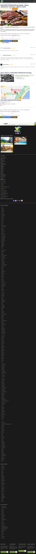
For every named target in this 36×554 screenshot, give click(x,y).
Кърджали (3, 306)
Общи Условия (3, 194)
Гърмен (2, 267)
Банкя (2, 221)
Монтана (2, 321)
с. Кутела (2, 381)
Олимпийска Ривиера (4, 527)
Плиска (2, 344)
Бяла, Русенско (3, 250)
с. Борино (2, 368)
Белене (2, 232)
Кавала (2, 511)
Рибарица (2, 358)
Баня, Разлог (3, 226)
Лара (2, 485)
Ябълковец (3, 458)
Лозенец (2, 311)
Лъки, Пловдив (3, 313)
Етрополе (2, 280)
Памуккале (3, 490)
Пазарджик (3, 329)
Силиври (2, 493)
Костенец (2, 302)
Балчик (2, 219)
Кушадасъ (2, 484)
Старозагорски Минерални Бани (6, 424)
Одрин (2, 489)
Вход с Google (14, 117)
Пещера (2, 339)
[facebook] (16, 133)
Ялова (2, 501)
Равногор (2, 352)
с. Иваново (3, 378)
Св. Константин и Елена (5, 400)
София (2, 421)
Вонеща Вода (3, 257)
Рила (2, 359)
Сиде (2, 492)
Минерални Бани (4, 320)
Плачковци (3, 342)
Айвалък (2, 465)
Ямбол (2, 460)
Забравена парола (4, 39)
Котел (2, 303)
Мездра (2, 317)
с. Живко (2, 373)
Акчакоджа (3, 467)
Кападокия (3, 480)
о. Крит (2, 522)
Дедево (2, 269)
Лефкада (2, 516)
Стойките (2, 426)
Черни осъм (3, 446)
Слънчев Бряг (3, 414)
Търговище (3, 437)
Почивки (2, 189)
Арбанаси (2, 211)
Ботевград (3, 244)
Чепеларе (2, 443)
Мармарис (3, 488)
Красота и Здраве (3, 190)
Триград (2, 431)
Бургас (2, 246)
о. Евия (2, 520)
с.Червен (2, 395)
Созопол (2, 418)
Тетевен (2, 430)
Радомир (2, 354)
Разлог (2, 356)
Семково (2, 408)
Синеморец (3, 411)
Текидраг (2, 494)
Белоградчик (3, 236)
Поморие (2, 347)
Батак (2, 228)
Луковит (2, 312)
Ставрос (2, 534)
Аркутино (2, 213)
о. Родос (2, 524)
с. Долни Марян (3, 372)
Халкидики (3, 536)
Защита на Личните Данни (4, 186)
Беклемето (3, 230)
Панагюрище (3, 332)
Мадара (2, 315)
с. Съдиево (3, 389)
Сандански (3, 398)
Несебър (2, 323)
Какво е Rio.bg (3, 182)
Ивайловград (3, 285)
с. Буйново (3, 369)
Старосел (2, 425)
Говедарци (3, 263)
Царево (2, 441)
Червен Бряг (3, 445)
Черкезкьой (3, 497)
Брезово (2, 245)
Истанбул (2, 477)
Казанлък (2, 290)
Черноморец (3, 447)
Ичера (2, 288)
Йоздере (2, 479)
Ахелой (2, 216)
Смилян (2, 415)
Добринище (3, 271)
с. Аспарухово (3, 364)
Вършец (2, 259)
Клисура (2, 299)
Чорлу (2, 500)
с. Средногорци (3, 387)
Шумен (2, 456)
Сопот (2, 419)
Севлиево (2, 407)
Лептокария (3, 515)
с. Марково (3, 383)
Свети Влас (3, 402)
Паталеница (3, 335)
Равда (2, 351)
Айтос (2, 207)
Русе (2, 362)
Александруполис (4, 507)
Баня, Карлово (3, 225)
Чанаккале (3, 496)
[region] (18, 59)
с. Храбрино (3, 390)
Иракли (2, 286)
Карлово (2, 294)
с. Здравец (3, 376)
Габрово (2, 260)
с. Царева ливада (4, 391)
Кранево (2, 304)
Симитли (2, 410)
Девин (2, 268)
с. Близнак (3, 367)
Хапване (2, 185)
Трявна (2, 435)
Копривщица (3, 300)
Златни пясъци (3, 282)
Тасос (2, 535)
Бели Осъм (3, 234)
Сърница (2, 429)
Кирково (2, 296)
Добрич (2, 272)
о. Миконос (3, 523)
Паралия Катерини (4, 528)
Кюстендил (3, 307)
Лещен (2, 308)
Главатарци (3, 261)
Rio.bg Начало (3, 181)
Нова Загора (3, 324)
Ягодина (2, 459)
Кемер (2, 481)
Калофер (2, 292)
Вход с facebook (7, 117)
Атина (2, 509)
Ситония (2, 531)
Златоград (3, 284)
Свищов (2, 404)
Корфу (2, 514)
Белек (2, 471)
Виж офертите (15, 8)
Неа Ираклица (3, 519)
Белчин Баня (3, 237)
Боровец (2, 242)
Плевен (2, 343)
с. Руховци (3, 386)
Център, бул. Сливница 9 (6, 101)
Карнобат (2, 295)
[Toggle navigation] (34, 1)
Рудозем (2, 360)
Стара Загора (3, 422)
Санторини (3, 530)
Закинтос (2, 510)
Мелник (2, 319)
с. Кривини (3, 379)
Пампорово (3, 331)
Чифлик (2, 450)
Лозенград (3, 486)
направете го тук (15, 35)
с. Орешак (3, 385)
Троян (2, 433)
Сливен (2, 412)
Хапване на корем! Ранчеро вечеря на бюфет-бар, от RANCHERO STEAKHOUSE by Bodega (24, 76)
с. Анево (2, 363)
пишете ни (3, 551)
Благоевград (3, 240)
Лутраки (2, 518)
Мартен (2, 316)
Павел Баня (3, 328)
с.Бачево (2, 393)
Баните (2, 220)
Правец (2, 348)
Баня (2, 224)
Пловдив (2, 346)
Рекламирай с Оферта (4, 193)
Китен (2, 298)
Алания (2, 468)
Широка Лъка (3, 454)
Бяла (2, 248)
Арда (2, 212)
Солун (2, 532)
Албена (2, 208)
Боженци (2, 241)
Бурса (2, 473)
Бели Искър (3, 233)
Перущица (3, 337)
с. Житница (3, 375)
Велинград (3, 256)
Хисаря (2, 439)
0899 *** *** (3, 102)
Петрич (2, 338)
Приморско (3, 350)
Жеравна (2, 281)
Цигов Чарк (3, 442)
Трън (2, 434)
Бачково (2, 229)
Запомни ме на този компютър (14, 39)
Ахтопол (2, 217)
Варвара (2, 251)
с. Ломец (2, 382)
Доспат (2, 275)
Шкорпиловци (3, 455)
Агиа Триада (3, 506)
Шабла (2, 451)
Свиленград (3, 403)
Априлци (2, 209)
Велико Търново (3, 255)
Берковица (3, 238)
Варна (2, 252)
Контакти (2, 184)
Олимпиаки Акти (4, 526)
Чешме (2, 498)
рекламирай (12, 551)
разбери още (30, 551)
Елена (2, 277)
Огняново (2, 327)
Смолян (2, 416)
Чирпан (2, 449)
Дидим (2, 475)
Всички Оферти (3, 188)
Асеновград (3, 215)
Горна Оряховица (4, 264)
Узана (2, 438)
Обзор (2, 325)
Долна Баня (3, 273)
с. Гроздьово (3, 371)
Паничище (3, 333)
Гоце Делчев (3, 265)
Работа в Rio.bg (3, 197)
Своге (2, 406)
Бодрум (2, 472)
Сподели (10, 8)
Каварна (2, 289)
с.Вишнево (3, 394)
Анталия (2, 469)
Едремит (2, 476)
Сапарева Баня (3, 399)
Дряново (2, 276)
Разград (2, 355)
